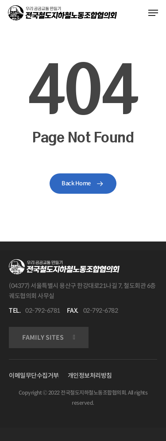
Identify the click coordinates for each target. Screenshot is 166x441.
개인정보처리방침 (90, 376)
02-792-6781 (42, 310)
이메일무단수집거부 (34, 376)
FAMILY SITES (43, 337)
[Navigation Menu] (153, 12)
